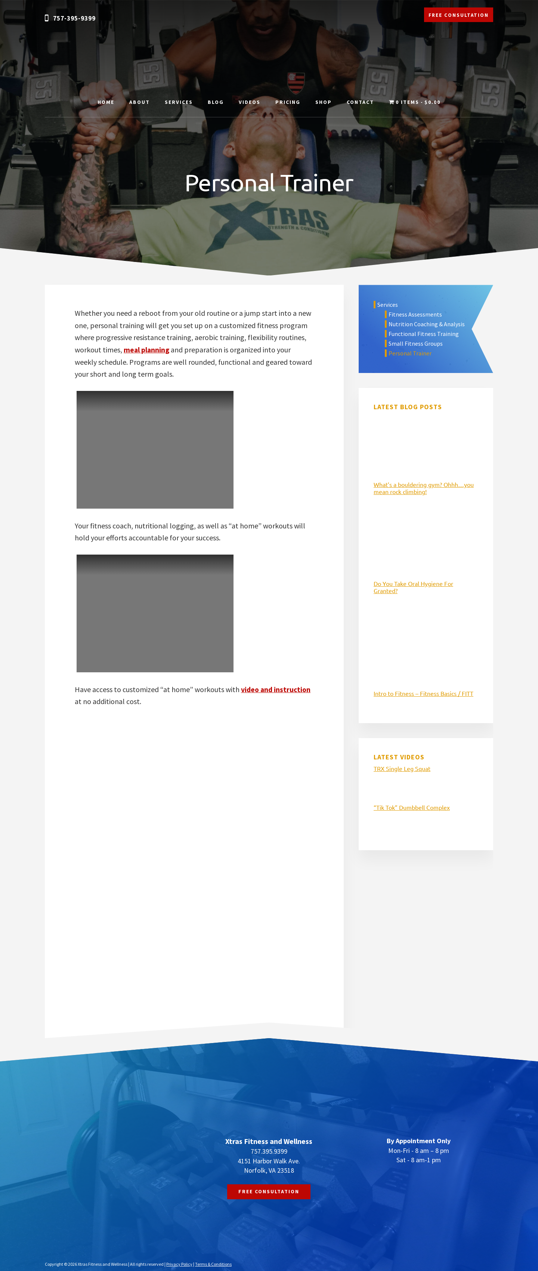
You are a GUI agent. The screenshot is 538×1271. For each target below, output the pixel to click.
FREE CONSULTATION (459, 15)
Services (387, 304)
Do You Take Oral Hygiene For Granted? (413, 587)
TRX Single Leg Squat (402, 768)
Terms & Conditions (213, 1264)
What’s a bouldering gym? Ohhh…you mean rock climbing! (424, 488)
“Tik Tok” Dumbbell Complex (412, 807)
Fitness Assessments (415, 314)
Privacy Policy (179, 1264)
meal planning (147, 349)
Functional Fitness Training (424, 333)
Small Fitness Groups (416, 343)
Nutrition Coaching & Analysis (427, 324)
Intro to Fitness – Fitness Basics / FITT (423, 693)
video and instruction (276, 689)
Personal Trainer (410, 353)
